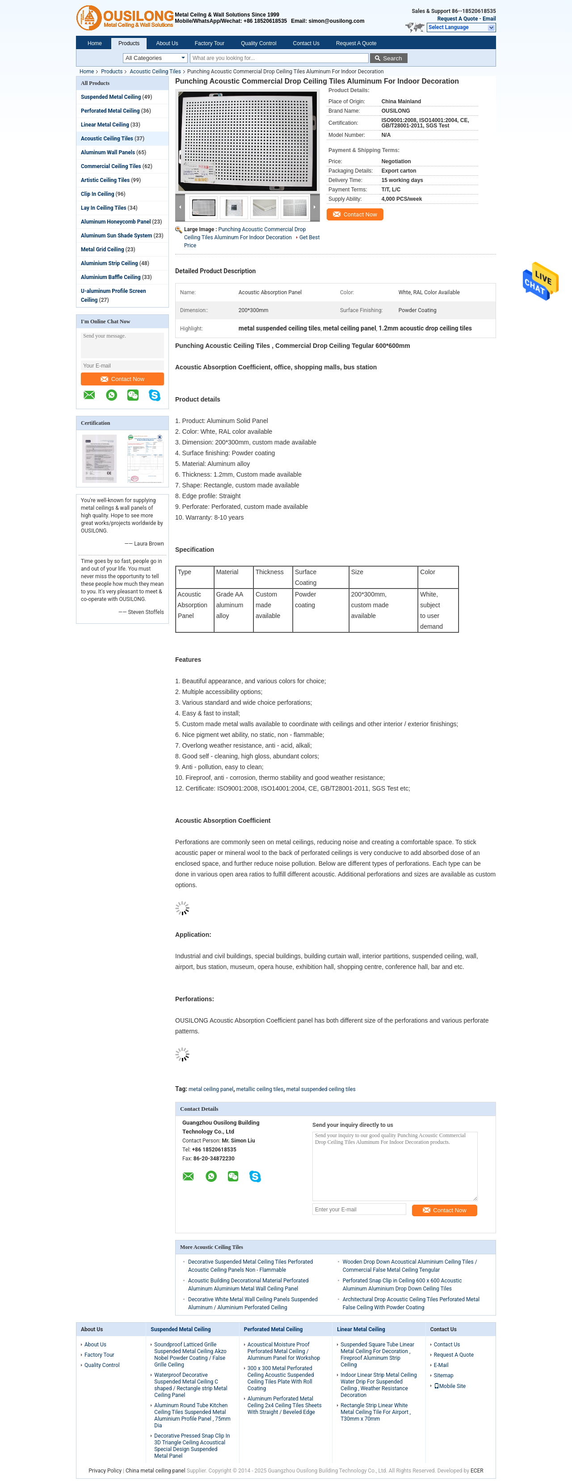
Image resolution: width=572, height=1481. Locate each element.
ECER (477, 1471)
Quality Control (258, 43)
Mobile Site (450, 1386)
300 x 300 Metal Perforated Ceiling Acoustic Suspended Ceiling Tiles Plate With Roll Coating (281, 1378)
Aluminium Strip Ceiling (109, 263)
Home (95, 43)
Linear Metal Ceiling (105, 125)
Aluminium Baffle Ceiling (111, 277)
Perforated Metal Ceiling (110, 111)
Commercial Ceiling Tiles (111, 166)
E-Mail (441, 1365)
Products (128, 43)
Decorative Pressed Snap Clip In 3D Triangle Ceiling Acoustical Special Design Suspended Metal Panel (192, 1446)
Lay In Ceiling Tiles (103, 208)
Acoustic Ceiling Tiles (155, 71)
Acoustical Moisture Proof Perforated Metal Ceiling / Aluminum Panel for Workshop (284, 1351)
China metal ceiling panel (155, 1471)
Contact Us (306, 43)
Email (489, 19)
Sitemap (444, 1375)
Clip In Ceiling (97, 194)
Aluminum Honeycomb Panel (116, 222)
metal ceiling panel (211, 1089)
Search (392, 58)
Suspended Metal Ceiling (111, 97)
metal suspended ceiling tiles (321, 1089)
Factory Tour (209, 43)
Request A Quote (457, 19)
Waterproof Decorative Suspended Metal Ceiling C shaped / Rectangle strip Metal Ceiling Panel (190, 1385)
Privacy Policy (105, 1471)
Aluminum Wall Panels (108, 152)
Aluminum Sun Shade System (116, 236)
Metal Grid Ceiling (102, 249)
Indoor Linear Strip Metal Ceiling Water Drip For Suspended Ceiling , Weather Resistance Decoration (379, 1385)
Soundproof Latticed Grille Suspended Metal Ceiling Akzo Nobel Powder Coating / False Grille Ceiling (190, 1354)
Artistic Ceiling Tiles (105, 180)
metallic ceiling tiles (259, 1089)
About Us (167, 43)
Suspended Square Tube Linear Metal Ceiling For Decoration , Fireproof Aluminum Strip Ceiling (377, 1354)
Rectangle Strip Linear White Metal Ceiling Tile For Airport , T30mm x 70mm (376, 1412)
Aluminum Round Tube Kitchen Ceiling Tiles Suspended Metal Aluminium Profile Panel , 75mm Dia (192, 1415)
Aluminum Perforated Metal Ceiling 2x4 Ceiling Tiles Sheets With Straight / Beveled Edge (285, 1405)
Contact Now (122, 379)
